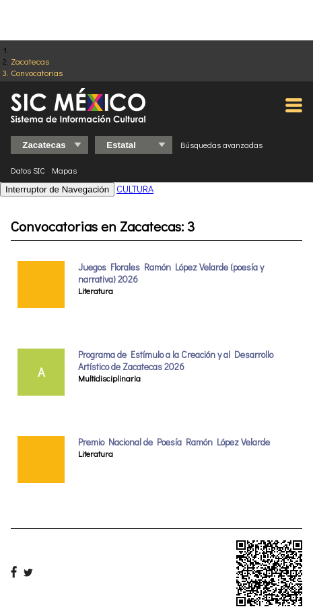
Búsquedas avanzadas (221, 144)
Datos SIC (28, 170)
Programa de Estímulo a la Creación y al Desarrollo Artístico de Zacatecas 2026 (175, 361)
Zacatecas (30, 61)
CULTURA (134, 188)
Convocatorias (37, 72)
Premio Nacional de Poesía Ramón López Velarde (174, 442)
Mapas (64, 170)
